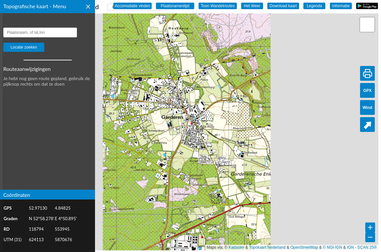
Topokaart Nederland (267, 247)
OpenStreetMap (304, 247)
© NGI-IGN (332, 247)
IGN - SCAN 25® (362, 247)
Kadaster (236, 247)
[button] (367, 24)
